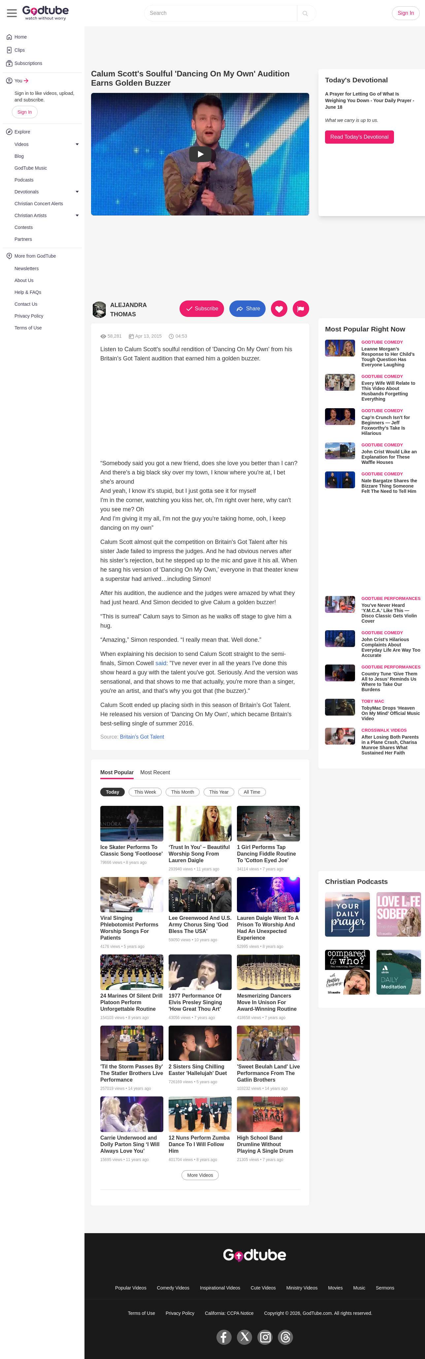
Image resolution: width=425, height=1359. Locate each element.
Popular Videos (131, 1287)
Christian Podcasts (356, 881)
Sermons (385, 1287)
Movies (335, 1287)
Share (247, 309)
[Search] (305, 13)
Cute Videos (263, 1287)
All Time (252, 792)
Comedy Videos (173, 1287)
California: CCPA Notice (229, 1313)
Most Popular (117, 772)
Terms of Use (141, 1313)
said (160, 663)
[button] (200, 154)
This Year (218, 792)
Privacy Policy (180, 1313)
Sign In (24, 112)
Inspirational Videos (220, 1287)
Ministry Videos (302, 1287)
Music (359, 1287)
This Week (145, 792)
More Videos (200, 1175)
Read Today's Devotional (359, 137)
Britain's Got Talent (142, 737)
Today (112, 792)
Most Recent (155, 772)
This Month (182, 792)
